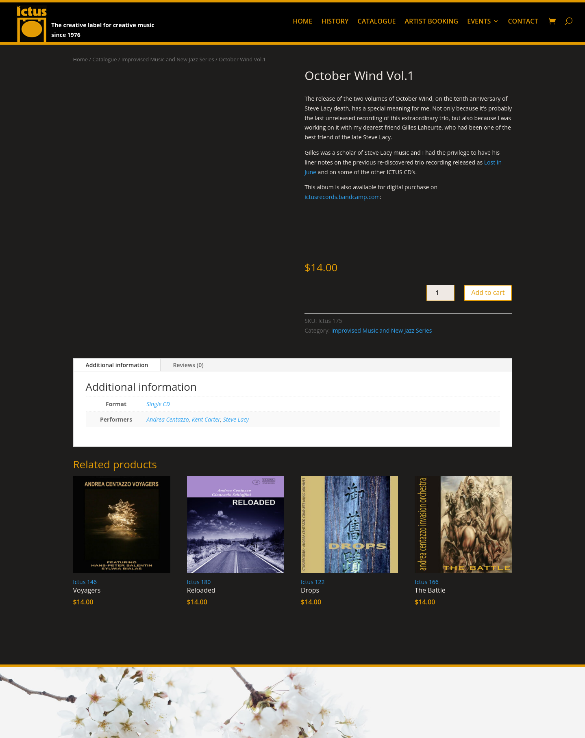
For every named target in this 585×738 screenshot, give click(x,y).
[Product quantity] (440, 293)
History (334, 22)
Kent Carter (206, 419)
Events (479, 22)
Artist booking (432, 22)
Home (302, 22)
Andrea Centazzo (168, 419)
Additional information (117, 365)
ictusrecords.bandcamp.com (342, 197)
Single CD (158, 404)
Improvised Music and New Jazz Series (168, 59)
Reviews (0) (188, 365)
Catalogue (376, 22)
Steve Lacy (236, 419)
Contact (523, 22)
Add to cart (488, 292)
